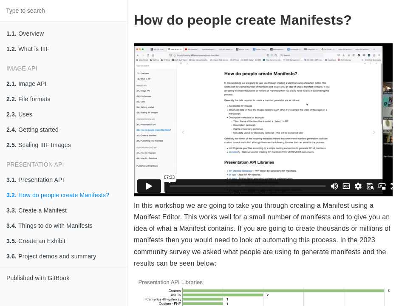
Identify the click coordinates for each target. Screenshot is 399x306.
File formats (28, 99)
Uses (19, 114)
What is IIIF (27, 48)
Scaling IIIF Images (38, 145)
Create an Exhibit (35, 241)
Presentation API (35, 179)
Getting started (32, 129)
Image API (26, 83)
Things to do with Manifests (49, 225)
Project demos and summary (51, 256)
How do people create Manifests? (57, 195)
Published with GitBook (37, 278)
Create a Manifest (36, 210)
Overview (25, 33)
